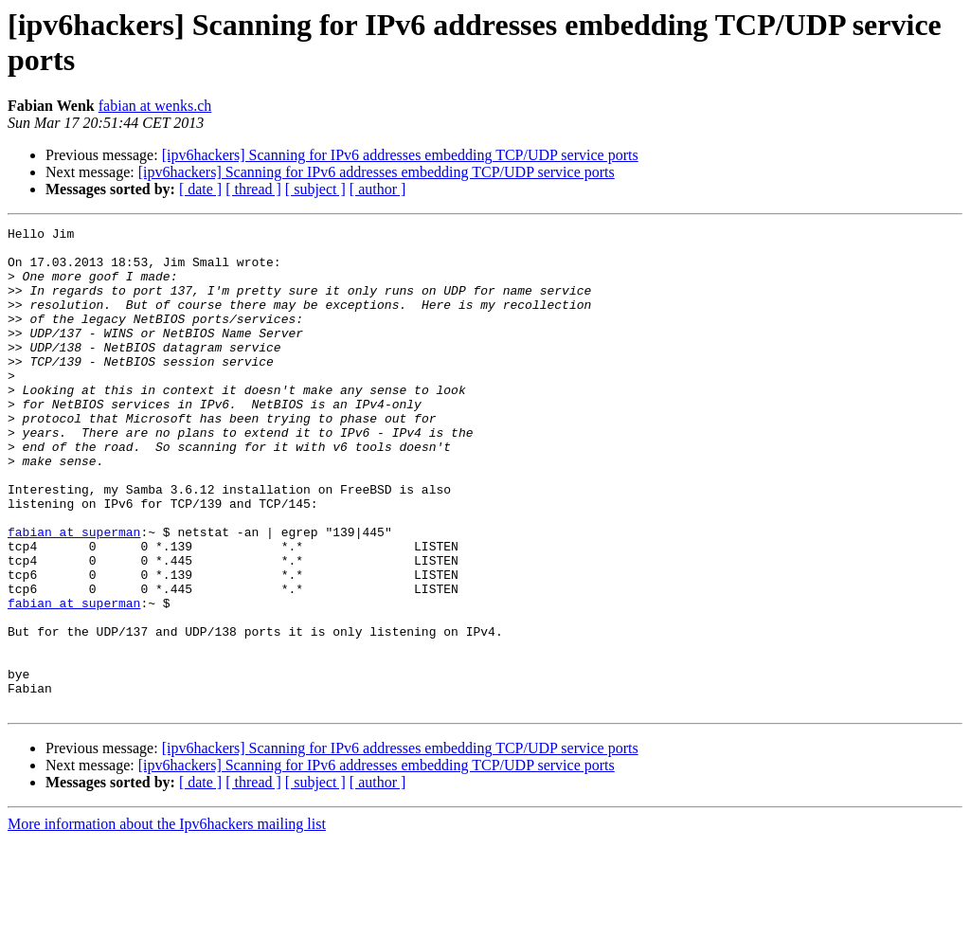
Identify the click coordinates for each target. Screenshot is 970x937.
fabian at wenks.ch (155, 106)
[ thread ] (253, 189)
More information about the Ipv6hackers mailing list (167, 920)
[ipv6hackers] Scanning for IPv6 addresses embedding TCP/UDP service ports (400, 155)
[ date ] (200, 189)
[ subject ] (315, 189)
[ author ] (378, 189)
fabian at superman (74, 594)
